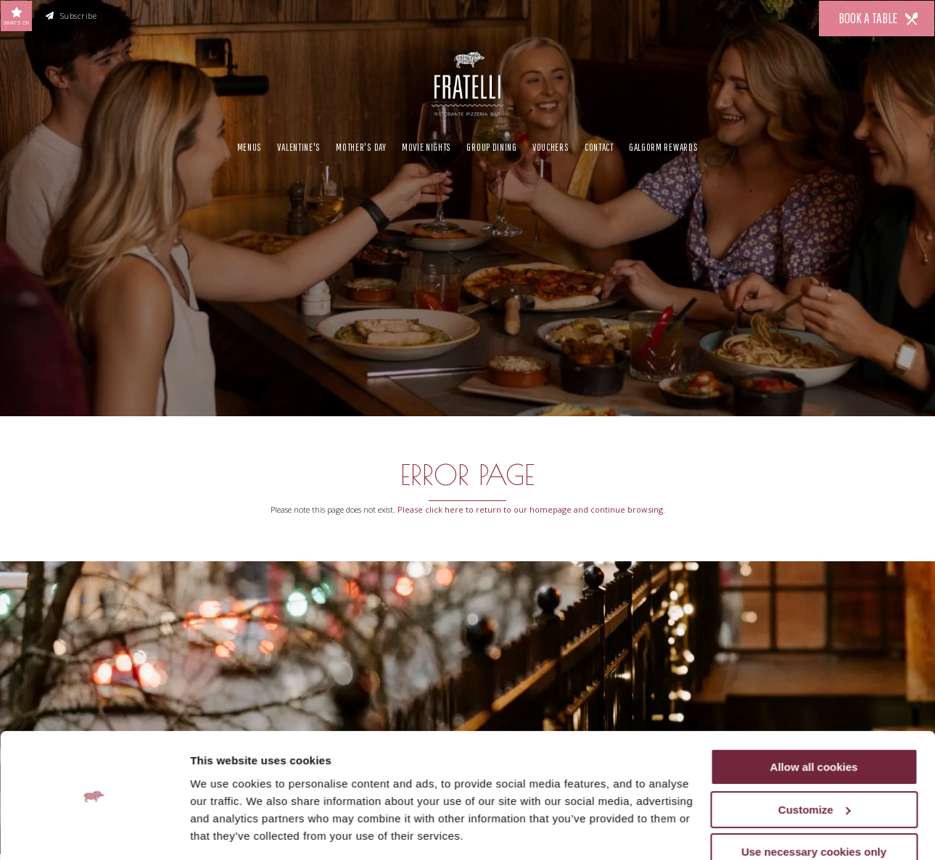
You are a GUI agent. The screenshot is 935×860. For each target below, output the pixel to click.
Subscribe (71, 16)
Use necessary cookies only (813, 807)
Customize (814, 765)
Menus (249, 145)
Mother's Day (361, 145)
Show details (224, 831)
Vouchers (550, 145)
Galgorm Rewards (663, 145)
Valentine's (299, 145)
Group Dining (491, 145)
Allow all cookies (814, 722)
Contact (599, 145)
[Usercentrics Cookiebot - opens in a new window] (93, 832)
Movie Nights (426, 145)
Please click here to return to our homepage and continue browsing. (531, 509)
